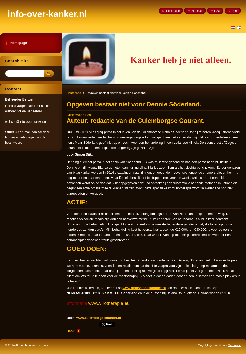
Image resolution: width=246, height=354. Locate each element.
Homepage (74, 92)
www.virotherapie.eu (109, 303)
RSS (217, 10)
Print (235, 10)
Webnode (234, 345)
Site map (196, 10)
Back (71, 331)
